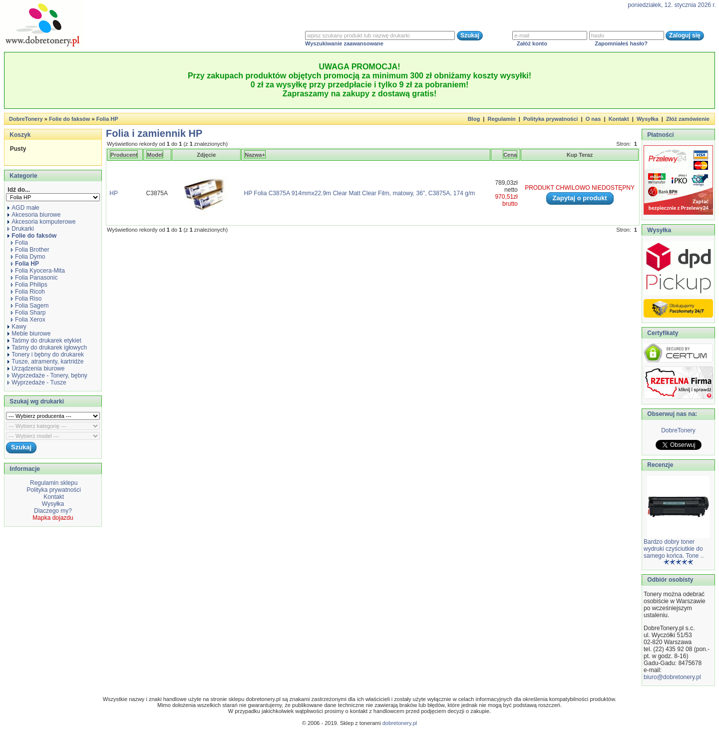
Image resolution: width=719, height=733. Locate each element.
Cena (510, 155)
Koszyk (19, 134)
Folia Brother (30, 249)
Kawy (16, 326)
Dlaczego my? (53, 510)
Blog (474, 119)
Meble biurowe (28, 333)
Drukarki (20, 228)
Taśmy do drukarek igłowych (47, 347)
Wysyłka (648, 119)
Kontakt (619, 119)
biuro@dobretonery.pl (672, 677)
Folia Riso (26, 298)
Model (155, 155)
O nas (593, 119)
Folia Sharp (28, 312)
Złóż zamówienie (688, 119)
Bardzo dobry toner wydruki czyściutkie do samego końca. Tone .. (674, 548)
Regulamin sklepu (53, 482)
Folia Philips (29, 284)
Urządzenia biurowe (35, 368)
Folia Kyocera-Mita (38, 270)
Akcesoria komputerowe (41, 221)
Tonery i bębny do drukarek (45, 354)
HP (113, 193)
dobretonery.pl (399, 723)
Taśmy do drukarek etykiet (44, 340)
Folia (19, 242)
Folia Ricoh (28, 291)
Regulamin (501, 119)
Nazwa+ (255, 155)
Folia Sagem (29, 305)
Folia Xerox (28, 319)
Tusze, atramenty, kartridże (45, 361)
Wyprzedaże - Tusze (36, 382)
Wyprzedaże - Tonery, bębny (47, 375)
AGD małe (23, 207)
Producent (123, 155)
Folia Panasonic (34, 277)
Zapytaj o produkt (580, 198)
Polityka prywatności (550, 119)
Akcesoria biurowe (33, 214)
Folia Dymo (28, 256)
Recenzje (659, 464)
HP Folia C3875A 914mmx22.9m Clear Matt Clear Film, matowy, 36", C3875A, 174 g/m (359, 193)
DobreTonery (678, 430)
